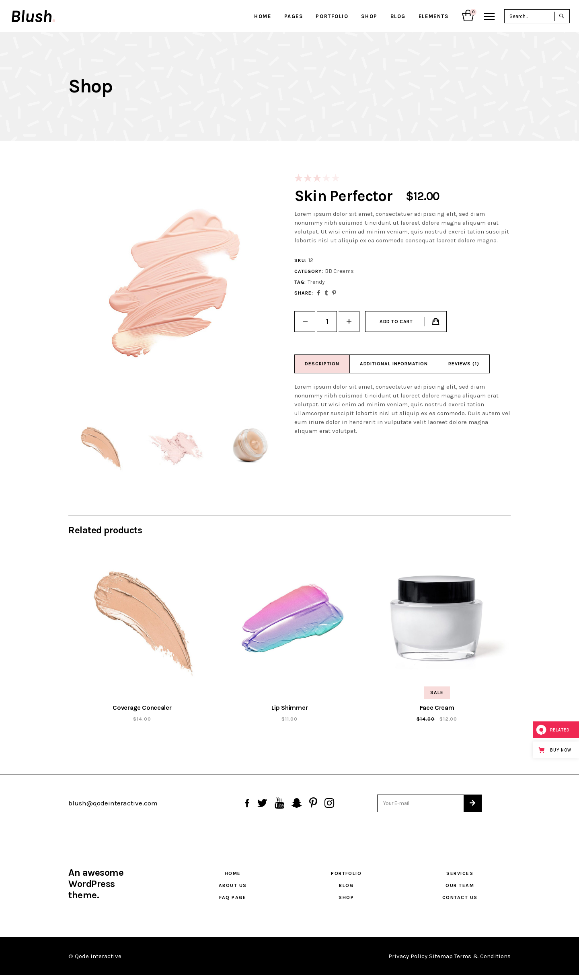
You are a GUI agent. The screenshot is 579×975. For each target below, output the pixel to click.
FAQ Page (232, 897)
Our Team (460, 885)
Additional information (394, 364)
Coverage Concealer (142, 707)
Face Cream (437, 707)
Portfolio (346, 873)
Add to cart (396, 321)
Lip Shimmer (289, 707)
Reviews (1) (464, 364)
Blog (346, 885)
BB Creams (339, 271)
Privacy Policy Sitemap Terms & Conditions (449, 956)
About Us (233, 885)
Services (459, 873)
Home (233, 873)
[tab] (322, 364)
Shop (346, 897)
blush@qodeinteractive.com (113, 803)
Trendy (316, 282)
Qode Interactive (98, 956)
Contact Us (459, 897)
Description (322, 364)
